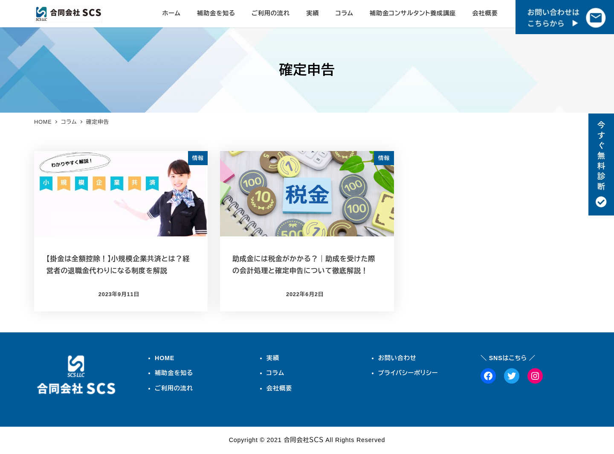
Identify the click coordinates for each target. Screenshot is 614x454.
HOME (164, 358)
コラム (275, 373)
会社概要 (279, 388)
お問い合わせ (397, 358)
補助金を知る (174, 373)
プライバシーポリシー (408, 373)
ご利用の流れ (174, 388)
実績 (272, 358)
